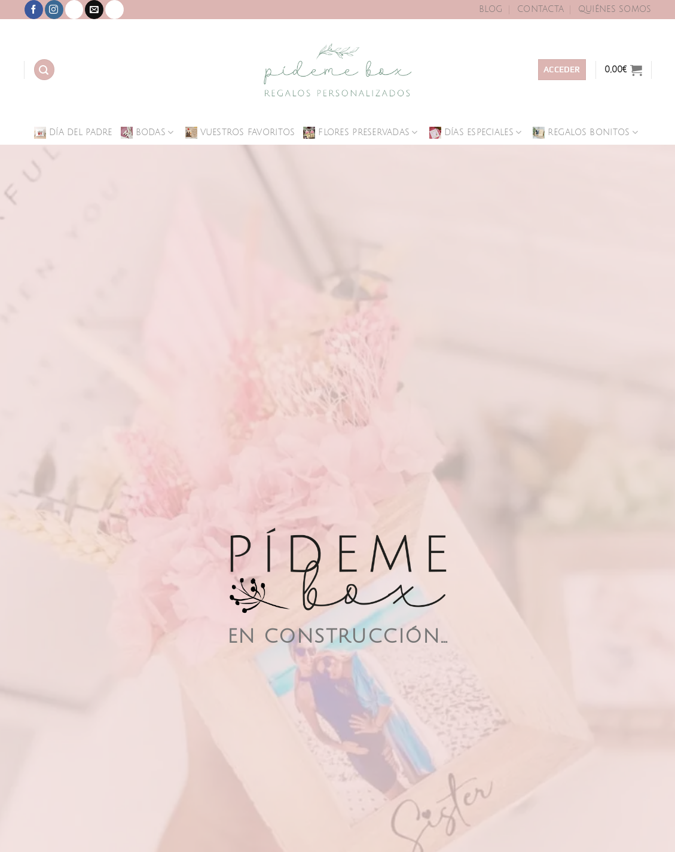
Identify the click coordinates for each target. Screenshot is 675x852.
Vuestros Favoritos (240, 133)
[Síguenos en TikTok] (74, 9)
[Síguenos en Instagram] (54, 9)
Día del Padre (73, 133)
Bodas (147, 133)
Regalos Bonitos (585, 133)
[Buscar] (44, 69)
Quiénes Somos (615, 9)
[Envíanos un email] (94, 9)
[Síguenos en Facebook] (34, 9)
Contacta (540, 9)
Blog (491, 9)
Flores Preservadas (360, 133)
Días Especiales (475, 133)
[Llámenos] (114, 9)
